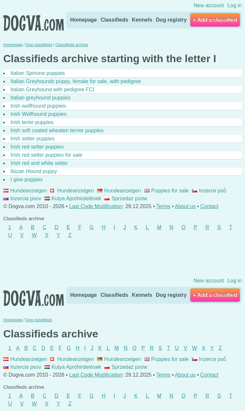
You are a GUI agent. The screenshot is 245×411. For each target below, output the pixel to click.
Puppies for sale (166, 190)
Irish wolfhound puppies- (38, 106)
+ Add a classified (215, 20)
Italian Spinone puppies (37, 73)
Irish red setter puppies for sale (46, 155)
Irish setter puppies (32, 138)
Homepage (83, 20)
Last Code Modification (96, 206)
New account (209, 5)
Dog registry (171, 20)
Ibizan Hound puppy (33, 171)
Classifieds (114, 20)
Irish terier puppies (32, 122)
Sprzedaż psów (125, 198)
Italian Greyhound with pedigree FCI (52, 89)
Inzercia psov (22, 198)
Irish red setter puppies (37, 147)
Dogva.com (33, 23)
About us (185, 206)
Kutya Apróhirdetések (72, 198)
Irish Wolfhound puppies (38, 114)
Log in (234, 5)
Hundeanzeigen (25, 190)
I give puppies (26, 179)
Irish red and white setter (39, 163)
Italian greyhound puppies (40, 97)
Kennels (142, 20)
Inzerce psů (209, 190)
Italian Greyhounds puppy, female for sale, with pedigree (75, 81)
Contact (209, 206)
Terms (163, 206)
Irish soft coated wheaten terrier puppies (57, 130)
